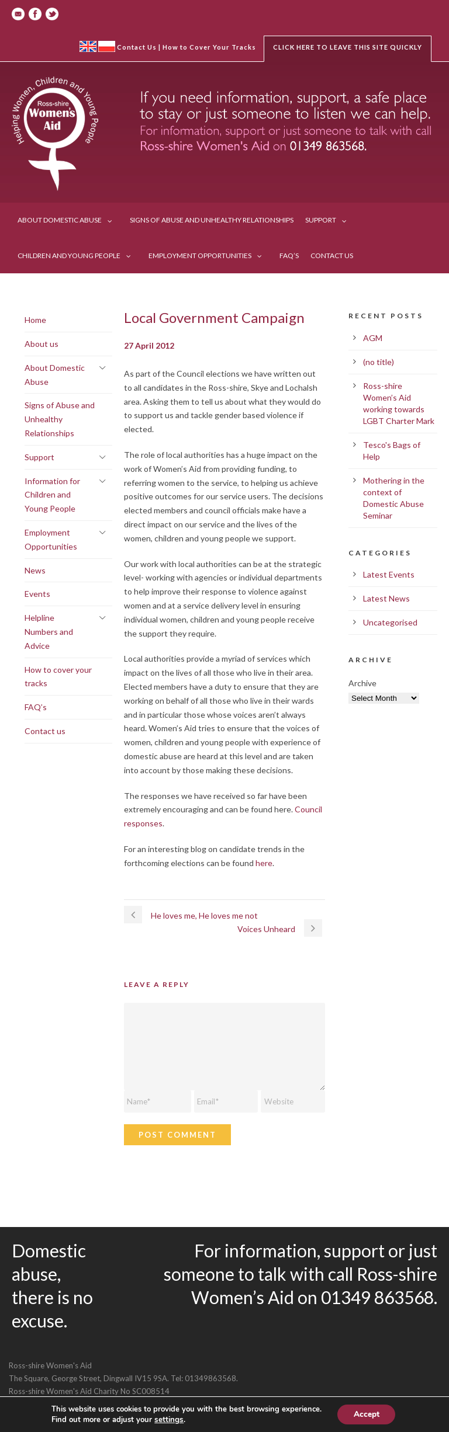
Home (35, 320)
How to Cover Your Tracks (209, 47)
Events (37, 594)
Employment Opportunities (199, 255)
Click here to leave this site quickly (347, 47)
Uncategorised (390, 622)
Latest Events (389, 574)
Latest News (386, 598)
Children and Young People (69, 255)
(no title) (378, 362)
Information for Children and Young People (52, 495)
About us (41, 344)
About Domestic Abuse (60, 220)
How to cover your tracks (58, 677)
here (263, 863)
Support (320, 220)
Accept (366, 1413)
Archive (362, 683)
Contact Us (137, 47)
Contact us (331, 255)
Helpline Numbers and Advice (49, 632)
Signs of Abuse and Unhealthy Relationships (211, 220)
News (35, 570)
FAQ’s (289, 255)
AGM (372, 338)
